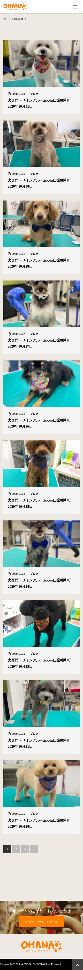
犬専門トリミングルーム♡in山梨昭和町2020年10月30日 (39, 183)
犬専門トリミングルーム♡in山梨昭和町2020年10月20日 (39, 823)
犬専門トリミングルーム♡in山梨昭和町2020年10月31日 (39, 103)
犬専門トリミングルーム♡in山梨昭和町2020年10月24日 (39, 583)
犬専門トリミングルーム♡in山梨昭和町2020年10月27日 (39, 343)
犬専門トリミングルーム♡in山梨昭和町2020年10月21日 (39, 743)
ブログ (34, 94)
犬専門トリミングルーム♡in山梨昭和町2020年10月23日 (39, 663)
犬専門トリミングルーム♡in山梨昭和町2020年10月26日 (39, 423)
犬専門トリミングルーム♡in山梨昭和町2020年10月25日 (39, 503)
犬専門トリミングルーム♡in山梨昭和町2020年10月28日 (39, 263)
